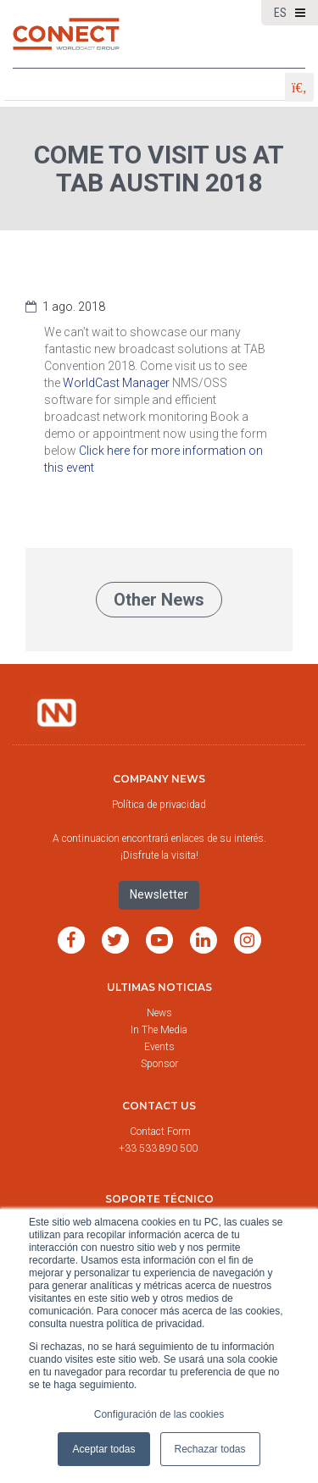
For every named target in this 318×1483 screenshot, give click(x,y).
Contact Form (161, 1131)
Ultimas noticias (159, 987)
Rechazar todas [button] (210, 1449)
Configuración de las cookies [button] (159, 1414)
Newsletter (159, 894)
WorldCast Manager (116, 383)
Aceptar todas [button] (103, 1449)
